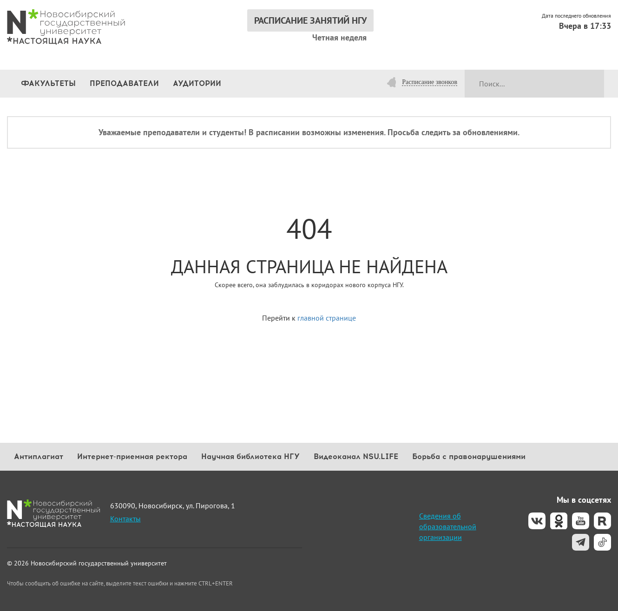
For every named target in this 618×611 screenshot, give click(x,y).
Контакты (125, 518)
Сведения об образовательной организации (447, 526)
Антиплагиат (38, 456)
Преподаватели (124, 83)
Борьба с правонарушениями (469, 456)
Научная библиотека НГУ (250, 456)
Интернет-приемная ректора (132, 456)
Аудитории (197, 83)
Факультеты (48, 83)
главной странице (326, 317)
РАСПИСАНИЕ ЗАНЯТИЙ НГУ (310, 20)
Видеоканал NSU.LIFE (356, 456)
